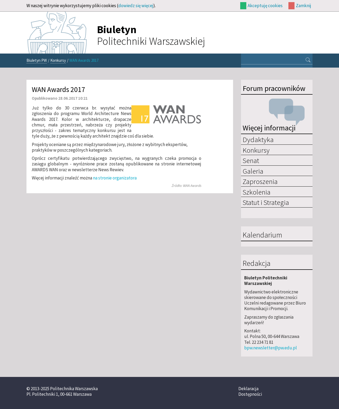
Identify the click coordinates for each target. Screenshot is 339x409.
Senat (251, 160)
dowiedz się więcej (135, 5)
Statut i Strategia (266, 202)
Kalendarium (262, 235)
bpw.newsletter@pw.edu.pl (270, 348)
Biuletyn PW (36, 60)
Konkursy (58, 60)
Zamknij (303, 5)
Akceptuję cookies (265, 5)
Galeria (253, 171)
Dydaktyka (258, 139)
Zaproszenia (260, 181)
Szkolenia (256, 192)
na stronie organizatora (115, 178)
